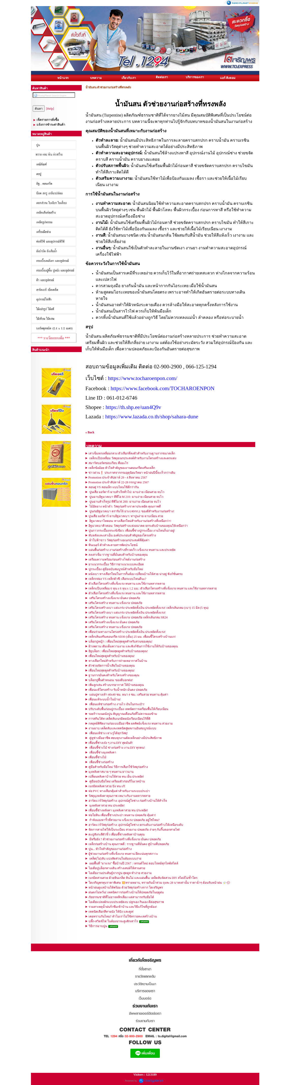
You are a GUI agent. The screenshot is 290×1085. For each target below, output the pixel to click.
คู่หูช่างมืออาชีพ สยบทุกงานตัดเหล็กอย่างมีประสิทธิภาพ (125, 738)
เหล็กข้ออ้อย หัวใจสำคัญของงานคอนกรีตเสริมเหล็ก (122, 468)
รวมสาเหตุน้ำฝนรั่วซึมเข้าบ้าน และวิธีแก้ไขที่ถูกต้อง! (123, 907)
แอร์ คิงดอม (227, 78)
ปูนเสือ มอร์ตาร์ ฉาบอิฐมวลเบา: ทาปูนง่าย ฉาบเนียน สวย (126, 516)
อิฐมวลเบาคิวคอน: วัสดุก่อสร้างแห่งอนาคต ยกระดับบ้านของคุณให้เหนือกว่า (138, 526)
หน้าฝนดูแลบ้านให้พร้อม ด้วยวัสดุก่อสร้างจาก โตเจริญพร (126, 887)
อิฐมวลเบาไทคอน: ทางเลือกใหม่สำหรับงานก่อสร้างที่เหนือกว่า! (130, 521)
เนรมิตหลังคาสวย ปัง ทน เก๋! (107, 786)
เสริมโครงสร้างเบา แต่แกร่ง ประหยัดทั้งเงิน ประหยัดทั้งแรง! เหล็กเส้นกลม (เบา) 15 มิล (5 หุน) (149, 608)
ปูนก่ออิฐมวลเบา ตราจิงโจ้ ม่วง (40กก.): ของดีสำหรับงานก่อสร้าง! (131, 511)
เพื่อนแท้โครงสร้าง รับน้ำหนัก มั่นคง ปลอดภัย (118, 690)
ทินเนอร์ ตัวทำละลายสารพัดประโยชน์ (113, 545)
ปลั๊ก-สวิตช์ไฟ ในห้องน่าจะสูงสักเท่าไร (114, 921)
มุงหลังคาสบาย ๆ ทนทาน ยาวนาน (111, 772)
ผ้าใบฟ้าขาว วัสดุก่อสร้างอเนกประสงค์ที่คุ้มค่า (119, 540)
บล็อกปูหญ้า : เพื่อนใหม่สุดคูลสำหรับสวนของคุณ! (120, 641)
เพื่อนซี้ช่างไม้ (97, 757)
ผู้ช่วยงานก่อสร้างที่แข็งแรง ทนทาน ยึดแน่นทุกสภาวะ (123, 854)
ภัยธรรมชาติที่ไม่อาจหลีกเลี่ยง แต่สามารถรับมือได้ (121, 897)
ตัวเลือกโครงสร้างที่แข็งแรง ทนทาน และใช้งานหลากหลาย (127, 583)
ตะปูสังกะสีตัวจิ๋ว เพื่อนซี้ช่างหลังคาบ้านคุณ (117, 834)
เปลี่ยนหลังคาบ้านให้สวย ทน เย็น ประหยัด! (116, 776)
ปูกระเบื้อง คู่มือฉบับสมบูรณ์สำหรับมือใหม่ (116, 569)
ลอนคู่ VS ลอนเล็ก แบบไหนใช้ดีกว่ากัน (114, 487)
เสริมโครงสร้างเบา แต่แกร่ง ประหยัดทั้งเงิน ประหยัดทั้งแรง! (127, 612)
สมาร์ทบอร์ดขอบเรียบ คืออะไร (108, 463)
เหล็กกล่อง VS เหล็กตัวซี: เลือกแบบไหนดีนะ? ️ (118, 579)
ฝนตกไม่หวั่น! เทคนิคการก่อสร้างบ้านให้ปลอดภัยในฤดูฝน (126, 892)
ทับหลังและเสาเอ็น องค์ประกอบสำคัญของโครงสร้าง (122, 535)
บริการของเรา (195, 77)
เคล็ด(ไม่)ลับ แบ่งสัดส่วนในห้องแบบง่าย (115, 858)
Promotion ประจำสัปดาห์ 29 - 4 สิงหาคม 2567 (118, 477)
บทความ (96, 78)
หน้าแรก (63, 78)
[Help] (50, 108)
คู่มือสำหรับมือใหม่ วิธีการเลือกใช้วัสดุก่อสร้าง (118, 767)
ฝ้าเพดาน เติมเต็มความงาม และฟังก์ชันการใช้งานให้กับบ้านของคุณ (133, 646)
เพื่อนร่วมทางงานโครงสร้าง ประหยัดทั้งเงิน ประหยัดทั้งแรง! (127, 632)
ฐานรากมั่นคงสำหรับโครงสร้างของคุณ (114, 675)
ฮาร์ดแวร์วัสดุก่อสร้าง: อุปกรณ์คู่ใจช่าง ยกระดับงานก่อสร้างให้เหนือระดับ (136, 825)
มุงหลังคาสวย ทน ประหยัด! (107, 805)
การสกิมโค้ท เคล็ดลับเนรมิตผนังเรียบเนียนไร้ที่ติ (119, 718)
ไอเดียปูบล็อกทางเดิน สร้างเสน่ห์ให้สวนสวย (117, 868)
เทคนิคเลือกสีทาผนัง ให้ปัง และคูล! (111, 911)
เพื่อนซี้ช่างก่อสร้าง (101, 762)
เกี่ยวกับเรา (129, 78)
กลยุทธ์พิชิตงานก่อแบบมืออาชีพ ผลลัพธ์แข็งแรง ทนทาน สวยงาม (131, 723)
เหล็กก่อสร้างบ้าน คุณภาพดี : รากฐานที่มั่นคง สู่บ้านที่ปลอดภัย (129, 844)
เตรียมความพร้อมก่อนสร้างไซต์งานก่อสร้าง (117, 559)
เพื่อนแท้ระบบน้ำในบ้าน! (105, 699)
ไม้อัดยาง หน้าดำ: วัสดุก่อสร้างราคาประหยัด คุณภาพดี (125, 506)
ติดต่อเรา (162, 77)
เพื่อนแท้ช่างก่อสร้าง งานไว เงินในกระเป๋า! (117, 704)
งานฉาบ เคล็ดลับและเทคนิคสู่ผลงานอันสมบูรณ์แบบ (122, 728)
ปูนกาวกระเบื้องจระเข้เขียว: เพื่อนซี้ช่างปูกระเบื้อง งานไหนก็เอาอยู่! (132, 530)
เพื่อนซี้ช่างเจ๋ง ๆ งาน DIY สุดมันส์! (111, 743)
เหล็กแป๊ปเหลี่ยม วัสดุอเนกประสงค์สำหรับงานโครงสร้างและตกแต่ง (132, 458)
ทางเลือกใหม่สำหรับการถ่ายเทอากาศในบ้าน (118, 661)
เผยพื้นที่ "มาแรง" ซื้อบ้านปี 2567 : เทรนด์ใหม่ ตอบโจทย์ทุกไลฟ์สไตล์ (133, 863)
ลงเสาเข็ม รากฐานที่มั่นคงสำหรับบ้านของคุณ (118, 554)
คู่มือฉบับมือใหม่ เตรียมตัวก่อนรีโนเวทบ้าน (117, 781)
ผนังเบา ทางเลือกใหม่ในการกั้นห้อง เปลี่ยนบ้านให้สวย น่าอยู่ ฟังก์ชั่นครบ (136, 574)
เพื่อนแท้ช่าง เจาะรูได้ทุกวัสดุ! (108, 733)
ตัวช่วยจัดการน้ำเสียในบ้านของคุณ (112, 665)
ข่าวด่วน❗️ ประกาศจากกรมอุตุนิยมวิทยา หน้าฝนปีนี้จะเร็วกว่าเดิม (132, 472)
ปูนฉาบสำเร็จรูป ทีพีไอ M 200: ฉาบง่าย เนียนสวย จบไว (125, 501)
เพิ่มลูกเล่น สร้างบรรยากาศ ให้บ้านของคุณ (116, 685)
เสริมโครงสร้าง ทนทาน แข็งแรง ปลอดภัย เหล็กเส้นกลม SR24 (128, 617)
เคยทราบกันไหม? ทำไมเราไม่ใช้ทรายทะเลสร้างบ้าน (123, 916)
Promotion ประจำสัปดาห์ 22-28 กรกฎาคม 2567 (119, 482)
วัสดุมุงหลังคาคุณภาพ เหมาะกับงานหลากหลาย (119, 796)
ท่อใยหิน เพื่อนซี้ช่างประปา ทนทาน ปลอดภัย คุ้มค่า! (122, 815)
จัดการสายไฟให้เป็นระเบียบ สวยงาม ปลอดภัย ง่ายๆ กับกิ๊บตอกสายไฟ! (134, 829)
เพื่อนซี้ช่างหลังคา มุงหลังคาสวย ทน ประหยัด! (118, 810)
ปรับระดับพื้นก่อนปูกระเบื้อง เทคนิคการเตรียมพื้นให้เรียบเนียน (128, 709)
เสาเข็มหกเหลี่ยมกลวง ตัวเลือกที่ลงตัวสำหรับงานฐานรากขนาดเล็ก (132, 453)
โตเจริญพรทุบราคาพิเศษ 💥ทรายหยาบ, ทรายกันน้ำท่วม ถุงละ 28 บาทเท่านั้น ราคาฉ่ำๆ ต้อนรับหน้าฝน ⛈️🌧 (159, 882)
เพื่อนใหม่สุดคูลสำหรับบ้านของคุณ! (112, 656)
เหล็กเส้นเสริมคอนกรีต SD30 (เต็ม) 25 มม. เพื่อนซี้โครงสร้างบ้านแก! (132, 636)
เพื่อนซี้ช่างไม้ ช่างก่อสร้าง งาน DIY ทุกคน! (117, 747)
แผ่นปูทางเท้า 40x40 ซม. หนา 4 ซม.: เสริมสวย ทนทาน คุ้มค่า (128, 694)
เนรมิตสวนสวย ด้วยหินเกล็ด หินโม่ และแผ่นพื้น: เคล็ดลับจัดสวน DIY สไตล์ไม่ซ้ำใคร (143, 878)
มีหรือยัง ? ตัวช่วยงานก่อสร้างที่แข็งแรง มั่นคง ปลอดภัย (125, 839)
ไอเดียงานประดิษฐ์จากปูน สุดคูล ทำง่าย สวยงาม (120, 873)
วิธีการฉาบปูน (98, 926)
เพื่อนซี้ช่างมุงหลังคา (102, 752)
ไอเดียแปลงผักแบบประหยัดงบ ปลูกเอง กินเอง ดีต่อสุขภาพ (126, 902)
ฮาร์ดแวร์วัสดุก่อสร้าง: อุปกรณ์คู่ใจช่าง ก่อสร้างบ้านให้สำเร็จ (128, 800)
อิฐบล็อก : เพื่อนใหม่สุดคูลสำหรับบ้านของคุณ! (118, 651)
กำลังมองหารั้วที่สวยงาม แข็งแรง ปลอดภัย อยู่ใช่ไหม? (124, 820)
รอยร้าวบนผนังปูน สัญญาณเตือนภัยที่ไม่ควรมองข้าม (123, 714)
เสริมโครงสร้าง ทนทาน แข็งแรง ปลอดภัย (115, 603)
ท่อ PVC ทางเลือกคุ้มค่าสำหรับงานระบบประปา (119, 791)
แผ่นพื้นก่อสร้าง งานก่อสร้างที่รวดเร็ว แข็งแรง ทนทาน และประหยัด (132, 550)
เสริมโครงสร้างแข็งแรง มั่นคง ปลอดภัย (114, 598)
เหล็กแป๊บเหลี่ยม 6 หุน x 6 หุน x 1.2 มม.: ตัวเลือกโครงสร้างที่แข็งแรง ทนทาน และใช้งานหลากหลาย (153, 588)
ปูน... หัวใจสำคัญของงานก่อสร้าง (110, 849)
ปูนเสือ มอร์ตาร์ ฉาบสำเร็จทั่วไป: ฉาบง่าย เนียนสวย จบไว (126, 492)
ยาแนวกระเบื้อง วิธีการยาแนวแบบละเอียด (116, 564)
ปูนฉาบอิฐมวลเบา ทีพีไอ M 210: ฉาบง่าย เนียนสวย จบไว (126, 497)
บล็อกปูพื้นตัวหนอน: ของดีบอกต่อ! (111, 680)
